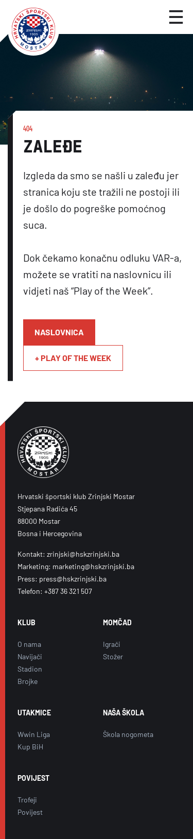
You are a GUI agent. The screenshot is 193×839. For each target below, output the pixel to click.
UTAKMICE (34, 712)
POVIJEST (33, 778)
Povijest (30, 812)
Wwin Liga (33, 734)
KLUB (26, 622)
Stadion (29, 668)
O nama (29, 644)
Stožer (113, 656)
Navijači (29, 656)
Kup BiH (30, 746)
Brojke (27, 681)
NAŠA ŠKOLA (123, 712)
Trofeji (27, 799)
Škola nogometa (128, 734)
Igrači (111, 644)
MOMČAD (117, 622)
